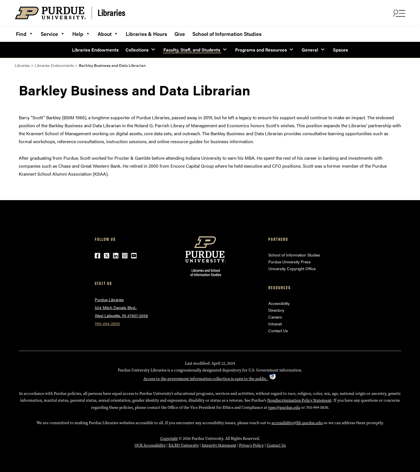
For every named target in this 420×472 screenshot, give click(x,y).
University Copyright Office (292, 268)
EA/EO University (183, 445)
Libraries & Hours (146, 33)
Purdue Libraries (109, 299)
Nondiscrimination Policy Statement (299, 400)
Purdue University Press (289, 261)
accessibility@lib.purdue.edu (297, 423)
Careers (275, 317)
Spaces (340, 49)
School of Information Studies (227, 33)
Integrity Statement (219, 445)
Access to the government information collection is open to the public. (210, 378)
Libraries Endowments (95, 49)
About (108, 33)
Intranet (275, 324)
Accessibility (279, 303)
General (310, 49)
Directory (276, 310)
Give (179, 33)
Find (24, 33)
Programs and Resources (261, 49)
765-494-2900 (107, 323)
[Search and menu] (398, 13)
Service (53, 33)
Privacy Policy (251, 445)
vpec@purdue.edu (284, 407)
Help (81, 33)
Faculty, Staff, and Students (191, 49)
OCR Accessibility (150, 445)
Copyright (169, 438)
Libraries (111, 13)
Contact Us (278, 330)
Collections (137, 49)
